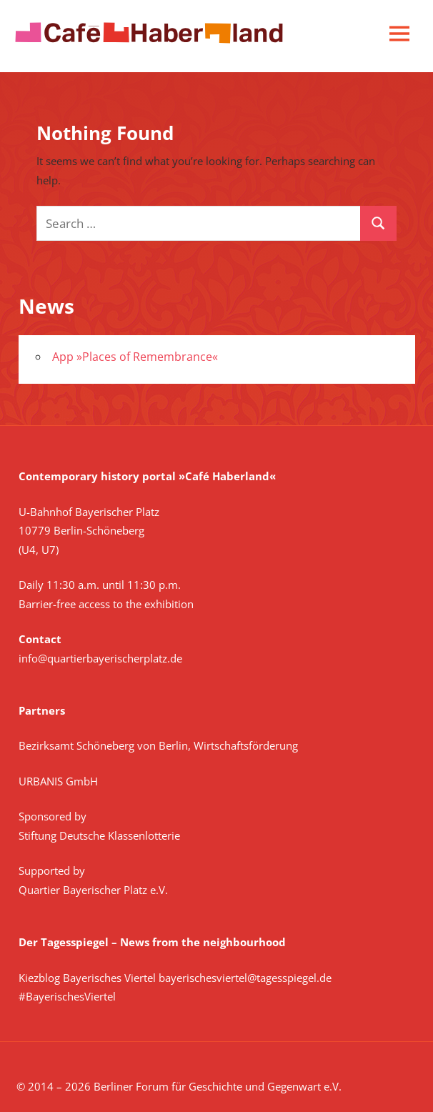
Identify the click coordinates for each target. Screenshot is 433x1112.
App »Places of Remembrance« (135, 356)
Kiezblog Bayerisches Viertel (87, 977)
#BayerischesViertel (67, 996)
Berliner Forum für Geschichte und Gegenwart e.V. (218, 1086)
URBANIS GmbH (58, 781)
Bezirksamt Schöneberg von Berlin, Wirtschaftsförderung (158, 745)
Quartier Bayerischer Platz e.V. (93, 890)
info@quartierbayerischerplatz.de (100, 658)
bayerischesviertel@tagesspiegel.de (245, 977)
